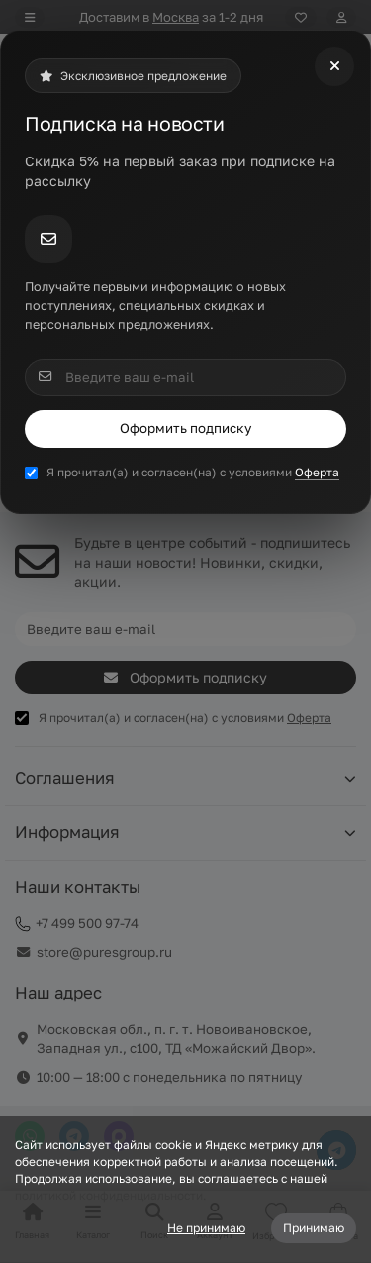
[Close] (334, 66)
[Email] (185, 377)
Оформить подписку (185, 428)
